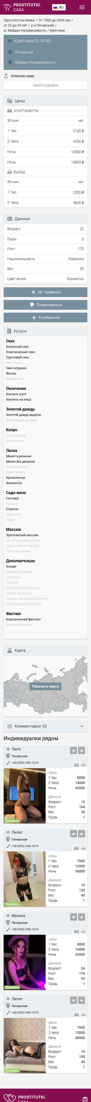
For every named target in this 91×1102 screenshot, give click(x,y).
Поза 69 (11, 582)
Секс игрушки (16, 368)
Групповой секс (17, 357)
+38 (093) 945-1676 (22, 763)
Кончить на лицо (18, 399)
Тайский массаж (18, 551)
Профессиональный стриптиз (27, 598)
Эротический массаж (22, 535)
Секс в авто (14, 362)
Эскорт (11, 566)
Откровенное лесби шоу (23, 588)
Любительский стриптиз (23, 604)
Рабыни (11, 503)
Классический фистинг (23, 619)
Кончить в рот (16, 394)
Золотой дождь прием (22, 420)
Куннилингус (15, 477)
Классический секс (20, 352)
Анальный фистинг (19, 624)
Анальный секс (17, 346)
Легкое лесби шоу (19, 593)
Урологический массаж (23, 540)
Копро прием (15, 441)
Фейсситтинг (15, 379)
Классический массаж (22, 546)
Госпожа (12, 498)
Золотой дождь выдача (23, 415)
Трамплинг (14, 514)
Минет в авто (15, 472)
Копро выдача (16, 435)
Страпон (12, 509)
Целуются (13, 577)
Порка (10, 520)
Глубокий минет (17, 467)
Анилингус (14, 483)
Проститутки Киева (19, 20)
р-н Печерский (42, 25)
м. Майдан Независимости (25, 30)
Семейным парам (19, 572)
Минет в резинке (18, 456)
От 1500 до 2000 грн (54, 20)
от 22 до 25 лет (15, 25)
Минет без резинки (20, 461)
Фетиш (11, 373)
